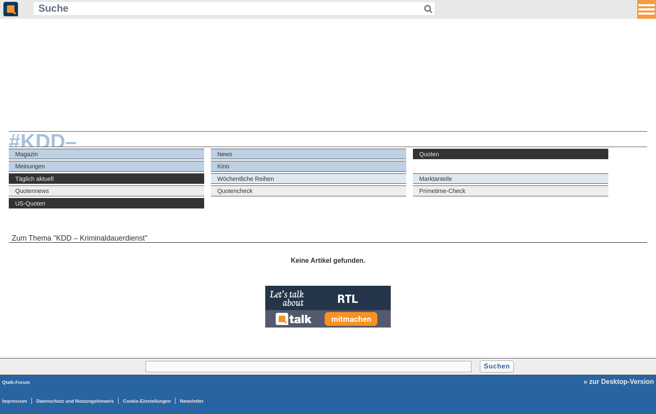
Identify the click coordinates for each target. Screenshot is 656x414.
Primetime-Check (442, 191)
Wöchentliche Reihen (245, 178)
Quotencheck (235, 191)
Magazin (26, 154)
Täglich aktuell (34, 178)
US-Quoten (30, 203)
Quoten (429, 154)
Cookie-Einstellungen (147, 401)
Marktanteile (435, 178)
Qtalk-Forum (16, 382)
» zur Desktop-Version (619, 381)
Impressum (14, 401)
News (224, 154)
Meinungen (30, 166)
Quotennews (32, 191)
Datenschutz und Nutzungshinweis (75, 401)
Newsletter (192, 401)
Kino (223, 166)
